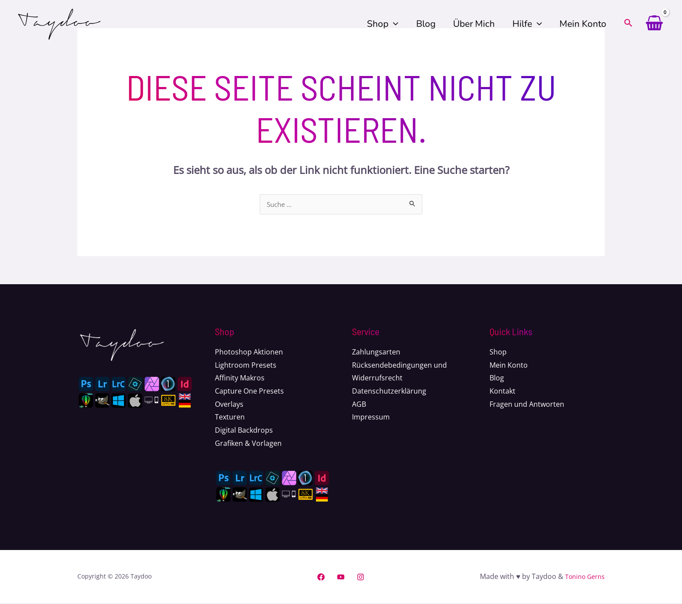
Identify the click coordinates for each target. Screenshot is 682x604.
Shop (379, 24)
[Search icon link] (628, 24)
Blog (423, 24)
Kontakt (502, 392)
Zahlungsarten (376, 353)
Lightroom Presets (245, 366)
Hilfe (526, 24)
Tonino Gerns (582, 577)
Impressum (371, 418)
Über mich (472, 24)
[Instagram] (360, 578)
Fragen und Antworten (527, 405)
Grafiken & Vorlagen (248, 444)
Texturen (230, 418)
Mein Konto (582, 24)
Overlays (229, 405)
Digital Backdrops (244, 431)
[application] (390, 24)
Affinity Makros (240, 378)
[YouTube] (341, 578)
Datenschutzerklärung (389, 392)
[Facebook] (321, 578)
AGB (359, 405)
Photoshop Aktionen (249, 353)
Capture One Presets (249, 392)
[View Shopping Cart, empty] (654, 24)
